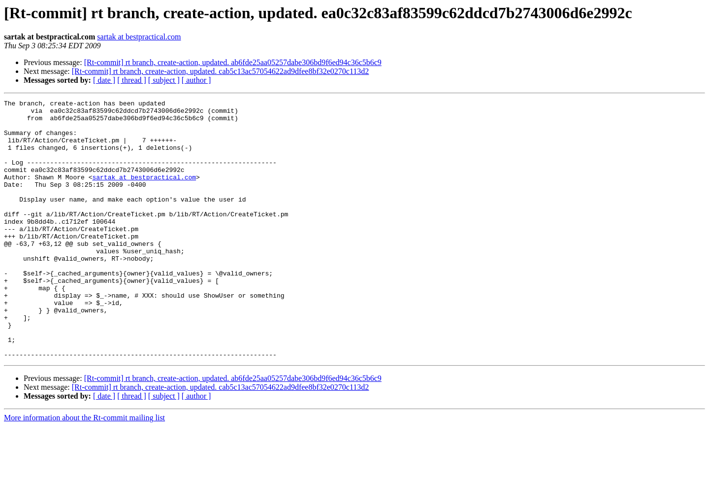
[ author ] (196, 80)
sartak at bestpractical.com (139, 37)
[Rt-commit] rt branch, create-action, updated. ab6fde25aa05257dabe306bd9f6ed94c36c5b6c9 (233, 62)
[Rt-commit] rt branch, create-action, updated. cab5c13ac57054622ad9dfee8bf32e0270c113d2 (220, 71)
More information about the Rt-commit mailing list (84, 469)
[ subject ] (164, 80)
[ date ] (104, 80)
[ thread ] (131, 80)
